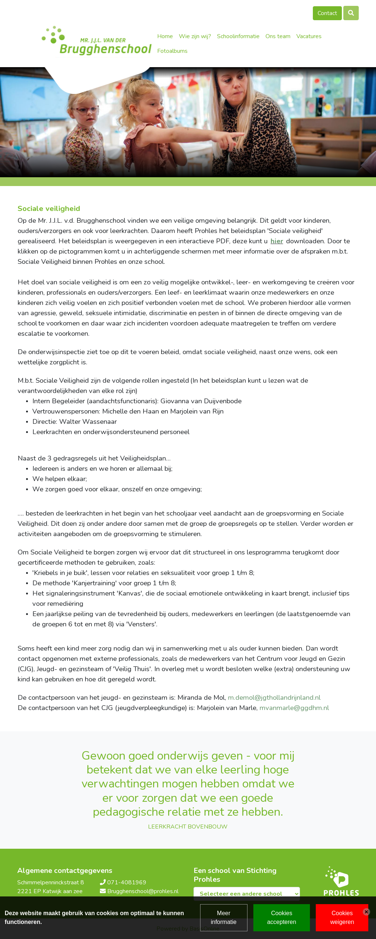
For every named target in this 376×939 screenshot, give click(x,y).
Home (165, 36)
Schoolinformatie (238, 36)
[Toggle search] (351, 13)
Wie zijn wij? (195, 36)
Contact (327, 13)
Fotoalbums (172, 51)
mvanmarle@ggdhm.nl (294, 708)
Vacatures (309, 36)
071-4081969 (127, 882)
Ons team (277, 36)
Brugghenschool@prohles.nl (142, 891)
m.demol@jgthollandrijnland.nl (274, 697)
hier (277, 241)
